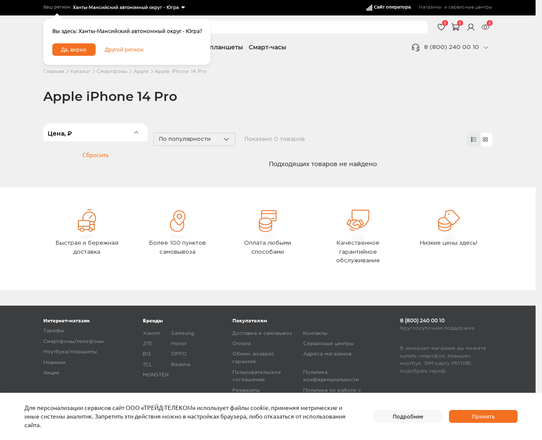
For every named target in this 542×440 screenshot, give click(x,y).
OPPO (179, 354)
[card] (474, 139)
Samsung (182, 334)
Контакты (315, 334)
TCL (147, 365)
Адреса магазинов (327, 354)
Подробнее (408, 416)
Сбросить (95, 183)
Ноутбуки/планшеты (70, 352)
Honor (179, 344)
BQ (147, 354)
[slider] (139, 160)
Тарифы (53, 331)
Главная (53, 71)
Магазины (430, 7)
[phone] (485, 48)
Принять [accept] (483, 416)
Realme (181, 365)
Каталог (80, 71)
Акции (51, 373)
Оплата (241, 344)
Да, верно (75, 50)
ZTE (148, 344)
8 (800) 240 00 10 (451, 47)
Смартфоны (111, 71)
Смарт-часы (267, 47)
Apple (141, 71)
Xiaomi (151, 334)
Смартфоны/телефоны (73, 342)
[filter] (95, 132)
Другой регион (127, 50)
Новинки (54, 363)
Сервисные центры (328, 344)
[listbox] (128, 8)
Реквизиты (246, 391)
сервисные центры (470, 7)
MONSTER (156, 375)
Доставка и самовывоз (262, 334)
